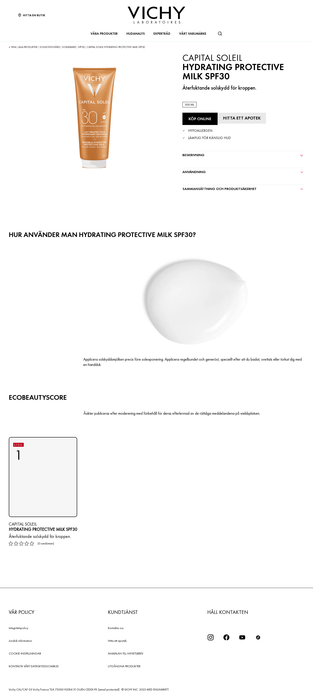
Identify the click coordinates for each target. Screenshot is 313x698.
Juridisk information (20, 641)
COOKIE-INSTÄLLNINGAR (25, 653)
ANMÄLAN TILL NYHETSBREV (125, 653)
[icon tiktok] (258, 637)
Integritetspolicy (18, 628)
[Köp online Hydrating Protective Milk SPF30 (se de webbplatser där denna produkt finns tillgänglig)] (200, 119)
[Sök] (219, 33)
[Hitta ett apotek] (242, 118)
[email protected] (108, 689)
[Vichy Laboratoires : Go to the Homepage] (156, 15)
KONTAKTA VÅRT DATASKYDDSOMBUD (34, 666)
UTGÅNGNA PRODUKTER (124, 666)
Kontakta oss (116, 628)
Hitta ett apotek (117, 641)
